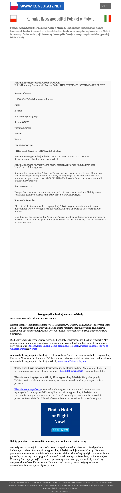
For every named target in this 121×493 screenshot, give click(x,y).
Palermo (93, 346)
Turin (23, 349)
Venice (33, 349)
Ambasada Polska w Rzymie (72, 361)
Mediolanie (63, 346)
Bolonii (46, 346)
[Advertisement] (60, 58)
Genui (54, 346)
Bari (39, 346)
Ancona (32, 346)
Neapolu (74, 346)
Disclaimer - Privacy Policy (60, 491)
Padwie (84, 346)
